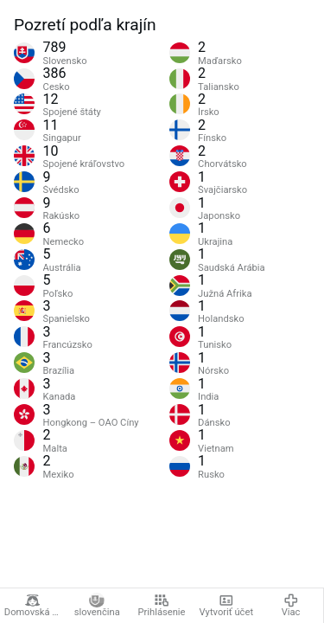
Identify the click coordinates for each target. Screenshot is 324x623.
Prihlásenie (161, 606)
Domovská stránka (34, 606)
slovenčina (97, 606)
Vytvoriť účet (227, 606)
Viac (291, 606)
